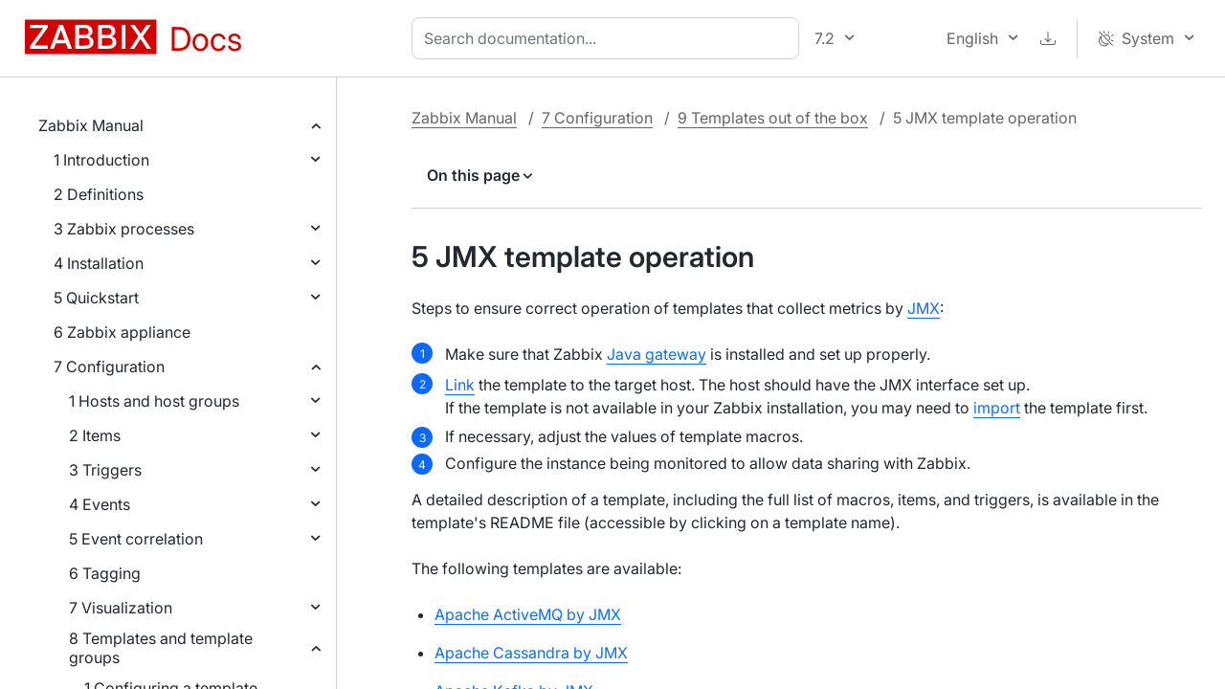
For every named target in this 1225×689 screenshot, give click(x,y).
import (996, 407)
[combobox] (609, 38)
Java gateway (656, 354)
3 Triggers (105, 469)
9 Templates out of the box (773, 117)
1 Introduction (101, 159)
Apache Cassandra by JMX (531, 652)
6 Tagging (105, 573)
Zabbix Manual (91, 125)
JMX (923, 308)
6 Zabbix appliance (122, 332)
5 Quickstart (96, 297)
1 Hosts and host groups (154, 401)
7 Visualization (120, 607)
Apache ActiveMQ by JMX (527, 614)
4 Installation (99, 263)
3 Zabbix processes (124, 228)
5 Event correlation (136, 538)
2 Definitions (99, 194)
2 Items (95, 435)
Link (460, 384)
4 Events (99, 504)
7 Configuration (109, 366)
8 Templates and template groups (161, 648)
